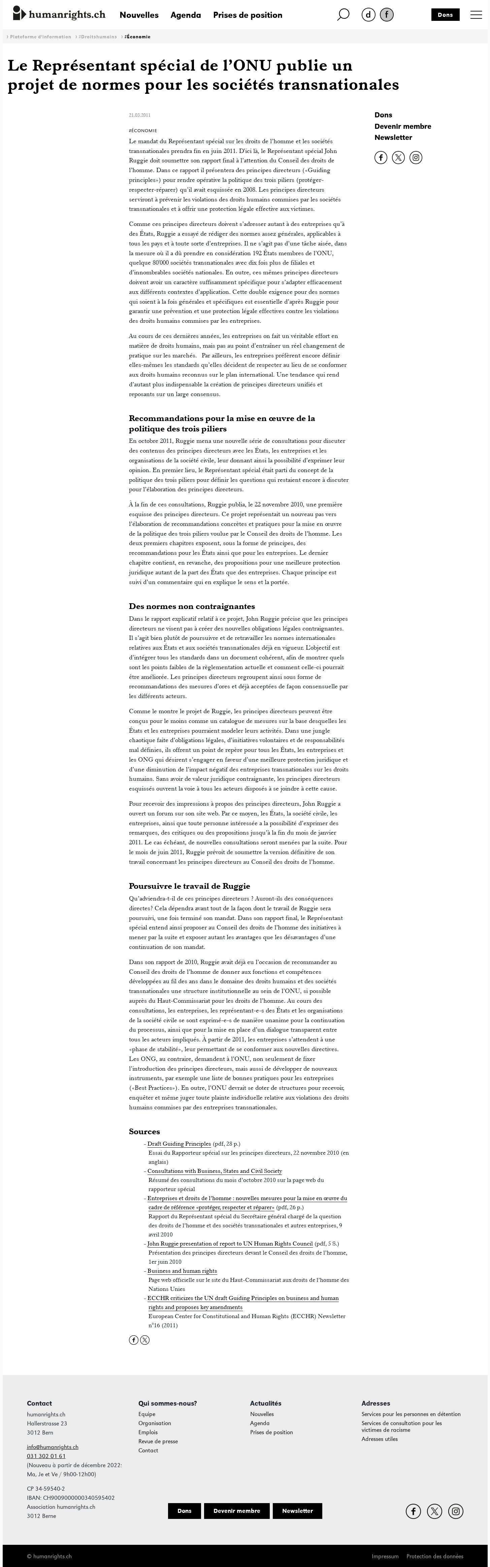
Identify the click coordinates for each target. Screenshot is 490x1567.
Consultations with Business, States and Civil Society (215, 1171)
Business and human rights (182, 1270)
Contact (148, 1450)
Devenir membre (402, 126)
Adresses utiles (380, 1439)
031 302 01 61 (46, 1456)
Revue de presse (158, 1441)
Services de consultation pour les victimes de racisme (402, 1427)
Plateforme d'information (40, 37)
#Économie (138, 37)
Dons (445, 14)
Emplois (148, 1432)
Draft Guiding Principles (179, 1143)
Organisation (154, 1423)
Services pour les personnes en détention (411, 1414)
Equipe (146, 1414)
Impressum (385, 1556)
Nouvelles (139, 15)
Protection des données (434, 1556)
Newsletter (393, 137)
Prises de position (248, 15)
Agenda (186, 15)
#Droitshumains (98, 37)
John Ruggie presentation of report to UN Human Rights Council (230, 1243)
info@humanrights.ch (52, 1447)
